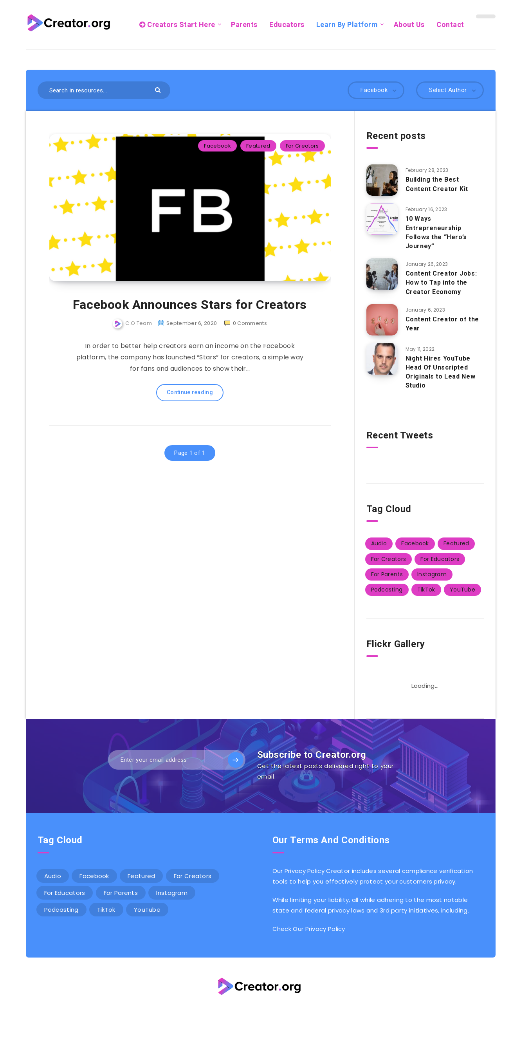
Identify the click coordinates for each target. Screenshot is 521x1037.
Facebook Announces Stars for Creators (190, 304)
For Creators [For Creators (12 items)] (388, 559)
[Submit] (158, 89)
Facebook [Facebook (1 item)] (415, 543)
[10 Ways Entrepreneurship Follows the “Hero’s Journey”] (382, 219)
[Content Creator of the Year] (382, 319)
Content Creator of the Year (442, 324)
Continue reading (190, 392)
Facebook (217, 146)
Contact (450, 24)
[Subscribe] (235, 760)
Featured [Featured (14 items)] (456, 543)
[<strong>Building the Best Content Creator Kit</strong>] (382, 180)
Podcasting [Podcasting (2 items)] (387, 589)
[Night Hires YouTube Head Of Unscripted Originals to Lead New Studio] (382, 359)
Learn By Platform (347, 24)
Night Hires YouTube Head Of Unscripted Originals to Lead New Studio (441, 372)
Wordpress (280, 1013)
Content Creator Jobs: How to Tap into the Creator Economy (441, 282)
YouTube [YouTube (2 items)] (462, 589)
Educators (287, 24)
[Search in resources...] (104, 90)
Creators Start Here (177, 24)
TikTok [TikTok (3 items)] (426, 589)
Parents (244, 24)
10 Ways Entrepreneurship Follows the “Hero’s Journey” (436, 232)
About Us (409, 24)
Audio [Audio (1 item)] (379, 543)
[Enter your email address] (176, 760)
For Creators (302, 146)
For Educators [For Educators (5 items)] (439, 559)
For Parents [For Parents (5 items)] (387, 574)
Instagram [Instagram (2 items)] (432, 574)
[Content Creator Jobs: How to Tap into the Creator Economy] (382, 274)
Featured (258, 146)
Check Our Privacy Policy (308, 929)
